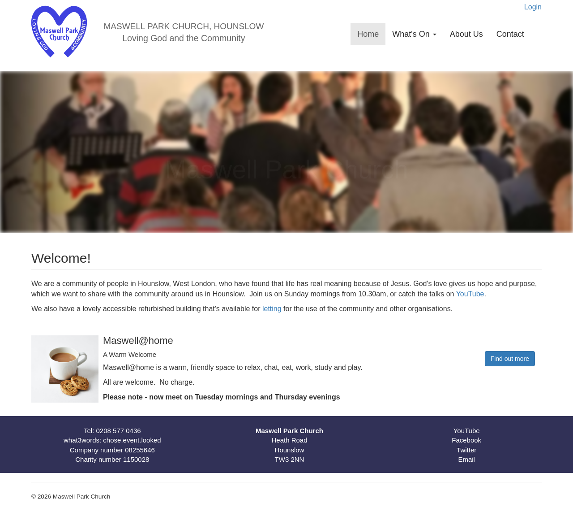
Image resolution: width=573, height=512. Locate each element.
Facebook (466, 440)
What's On (414, 34)
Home (368, 34)
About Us (466, 34)
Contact (510, 34)
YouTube (470, 294)
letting (272, 308)
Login (533, 7)
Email (466, 459)
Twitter (466, 450)
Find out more (510, 358)
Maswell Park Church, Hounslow (183, 26)
